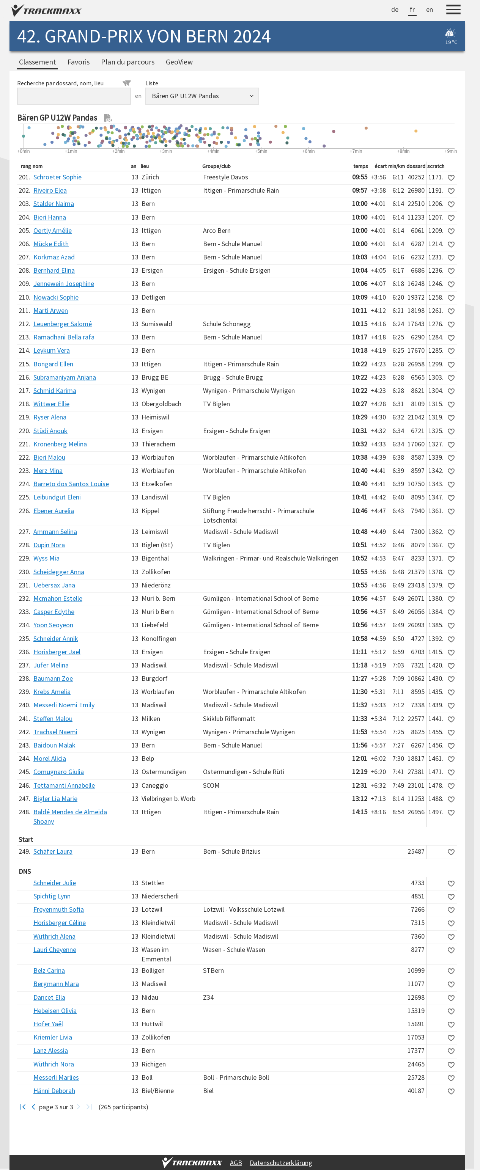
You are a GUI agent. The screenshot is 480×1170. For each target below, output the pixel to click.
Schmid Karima (54, 390)
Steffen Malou (52, 718)
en (429, 9)
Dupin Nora (49, 544)
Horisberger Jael (56, 651)
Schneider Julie (54, 882)
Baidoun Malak (54, 745)
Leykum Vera (51, 350)
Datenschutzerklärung (281, 1162)
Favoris (79, 61)
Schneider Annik (55, 638)
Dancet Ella (49, 997)
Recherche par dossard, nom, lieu (74, 83)
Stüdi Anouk (50, 430)
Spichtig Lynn (52, 896)
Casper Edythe (53, 611)
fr (412, 9)
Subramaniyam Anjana (64, 377)
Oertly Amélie (52, 230)
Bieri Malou (49, 457)
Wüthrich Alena (54, 936)
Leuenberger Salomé (62, 323)
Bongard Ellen (53, 364)
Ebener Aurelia (53, 510)
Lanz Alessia (50, 1050)
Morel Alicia (49, 758)
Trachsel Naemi (55, 731)
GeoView (179, 61)
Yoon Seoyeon (53, 624)
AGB (236, 1162)
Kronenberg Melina (60, 444)
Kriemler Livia (52, 1037)
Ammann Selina (55, 531)
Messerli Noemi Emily (63, 704)
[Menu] (453, 10)
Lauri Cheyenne (54, 949)
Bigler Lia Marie (55, 798)
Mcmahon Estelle (57, 598)
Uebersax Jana (54, 585)
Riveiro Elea (50, 190)
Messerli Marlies (56, 1077)
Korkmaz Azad (54, 257)
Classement (37, 61)
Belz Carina (49, 970)
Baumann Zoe (53, 678)
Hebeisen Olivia (55, 1010)
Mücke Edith (51, 243)
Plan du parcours (127, 61)
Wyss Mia (46, 558)
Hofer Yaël (48, 1023)
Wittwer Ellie (51, 403)
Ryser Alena (49, 417)
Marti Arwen (50, 310)
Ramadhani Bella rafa (63, 337)
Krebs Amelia (52, 691)
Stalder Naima (53, 203)
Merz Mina (48, 470)
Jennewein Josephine (63, 283)
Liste (151, 83)
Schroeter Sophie (57, 177)
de (394, 9)
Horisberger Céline (59, 922)
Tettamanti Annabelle (64, 785)
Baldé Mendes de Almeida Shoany (70, 816)
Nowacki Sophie (56, 297)
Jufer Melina (51, 665)
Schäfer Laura (52, 851)
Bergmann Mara (56, 983)
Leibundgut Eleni (57, 497)
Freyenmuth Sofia (58, 909)
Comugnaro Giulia (58, 771)
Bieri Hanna (49, 217)
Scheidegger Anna (58, 571)
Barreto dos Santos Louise (71, 483)
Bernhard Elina (54, 270)
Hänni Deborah (54, 1090)
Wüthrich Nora (53, 1064)
